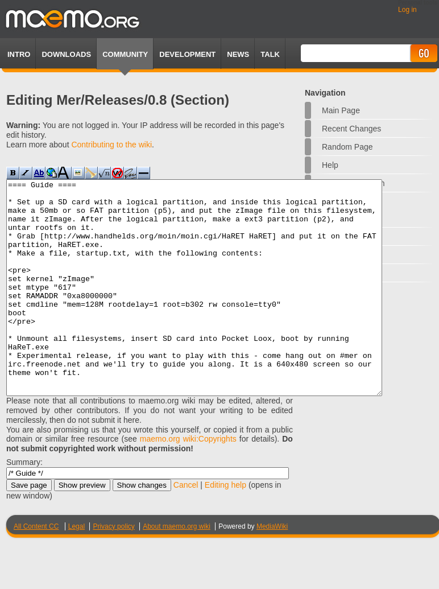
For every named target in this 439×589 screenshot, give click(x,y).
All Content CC (36, 569)
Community (125, 54)
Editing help (225, 527)
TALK (270, 54)
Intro (18, 54)
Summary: (24, 504)
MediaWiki (272, 569)
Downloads (66, 54)
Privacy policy (113, 569)
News (238, 54)
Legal (76, 569)
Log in (407, 10)
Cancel (185, 527)
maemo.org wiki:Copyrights (188, 481)
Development (187, 54)
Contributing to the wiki (111, 144)
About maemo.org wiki (176, 569)
